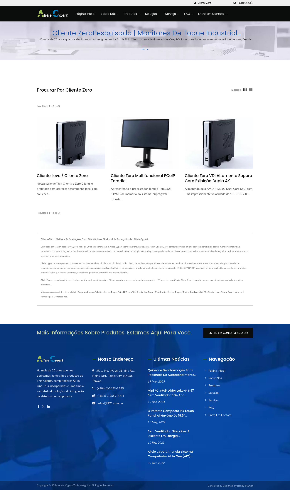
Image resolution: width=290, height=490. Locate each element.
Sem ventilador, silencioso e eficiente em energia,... (169, 433)
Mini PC (202, 292)
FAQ (188, 14)
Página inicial (85, 14)
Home (144, 49)
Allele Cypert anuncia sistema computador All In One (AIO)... (170, 453)
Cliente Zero (226, 292)
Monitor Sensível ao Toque (168, 292)
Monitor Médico (190, 292)
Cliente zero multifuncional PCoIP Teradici (143, 178)
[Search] (214, 3)
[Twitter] (43, 406)
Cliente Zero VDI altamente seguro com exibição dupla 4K (218, 178)
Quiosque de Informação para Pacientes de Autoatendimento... (172, 372)
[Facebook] (38, 406)
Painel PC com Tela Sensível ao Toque (136, 292)
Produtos (131, 14)
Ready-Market (245, 485)
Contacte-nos (60, 296)
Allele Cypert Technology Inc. (74, 484)
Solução (152, 14)
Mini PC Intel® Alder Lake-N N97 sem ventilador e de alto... (171, 392)
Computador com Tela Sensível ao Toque (97, 292)
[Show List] (250, 89)
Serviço (172, 14)
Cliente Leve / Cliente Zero (62, 175)
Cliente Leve (214, 292)
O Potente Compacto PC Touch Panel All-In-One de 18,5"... (171, 412)
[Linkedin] (48, 406)
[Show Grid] (245, 89)
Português (245, 2)
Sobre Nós (109, 14)
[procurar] (195, 3)
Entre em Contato (212, 14)
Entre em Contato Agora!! (228, 332)
